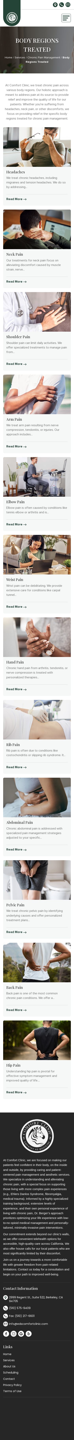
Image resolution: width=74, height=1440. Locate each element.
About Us (9, 1366)
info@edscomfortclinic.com (68, 4)
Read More (16, 199)
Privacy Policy (12, 1385)
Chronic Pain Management (43, 57)
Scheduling (10, 1373)
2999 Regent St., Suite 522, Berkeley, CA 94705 (55, 4)
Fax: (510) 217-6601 (19, 1316)
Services (20, 57)
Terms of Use (12, 1391)
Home (8, 57)
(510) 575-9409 (61, 4)
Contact (9, 1379)
